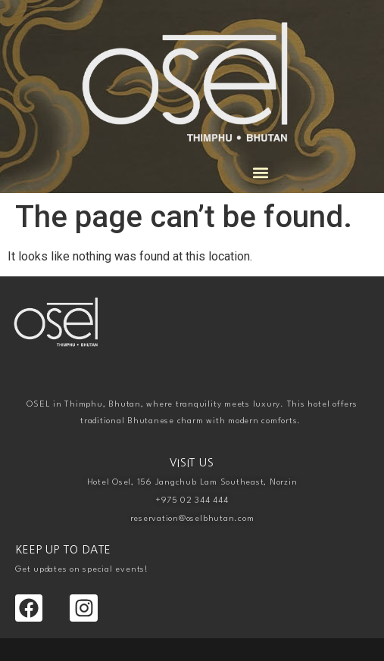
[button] (260, 173)
